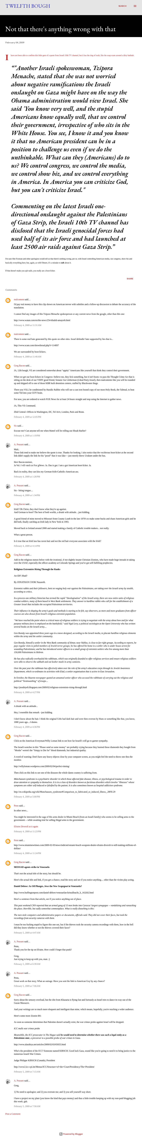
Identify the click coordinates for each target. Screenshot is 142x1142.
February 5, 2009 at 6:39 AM (27, 964)
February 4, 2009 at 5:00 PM (27, 796)
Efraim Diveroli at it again (26, 826)
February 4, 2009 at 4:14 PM (27, 546)
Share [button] (130, 278)
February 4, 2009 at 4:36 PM (27, 727)
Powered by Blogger (71, 1134)
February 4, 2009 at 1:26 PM (27, 476)
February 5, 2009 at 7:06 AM (27, 986)
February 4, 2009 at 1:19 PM (27, 435)
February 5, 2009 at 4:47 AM (27, 932)
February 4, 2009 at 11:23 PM (27, 831)
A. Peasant (19, 444)
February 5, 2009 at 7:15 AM (27, 1071)
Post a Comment (13, 1114)
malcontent (19, 299)
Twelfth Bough (27, 6)
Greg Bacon (19, 365)
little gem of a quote (46, 55)
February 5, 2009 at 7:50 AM (27, 1106)
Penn (16, 805)
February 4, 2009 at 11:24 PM (27, 853)
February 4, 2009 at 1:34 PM (27, 495)
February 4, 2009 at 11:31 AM (27, 325)
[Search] (122, 6)
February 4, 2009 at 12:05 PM (27, 417)
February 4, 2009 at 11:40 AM (27, 356)
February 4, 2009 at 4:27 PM (27, 692)
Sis (15, 426)
